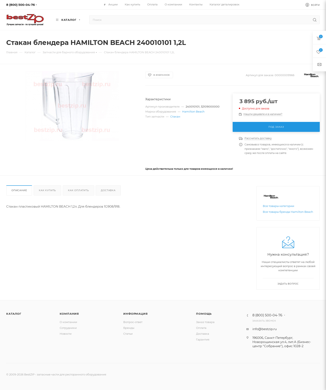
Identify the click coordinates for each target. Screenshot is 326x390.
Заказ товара (205, 322)
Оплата (201, 327)
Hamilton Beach (193, 111)
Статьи (128, 333)
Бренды (128, 327)
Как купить (47, 190)
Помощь (204, 313)
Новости (66, 333)
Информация (135, 313)
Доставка (108, 190)
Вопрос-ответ (132, 322)
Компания (69, 313)
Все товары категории (278, 206)
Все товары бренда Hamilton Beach (288, 211)
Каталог (13, 313)
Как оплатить (78, 190)
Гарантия (202, 339)
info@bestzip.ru (264, 329)
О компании (68, 322)
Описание (19, 190)
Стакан (175, 116)
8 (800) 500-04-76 (20, 5)
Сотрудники (68, 327)
